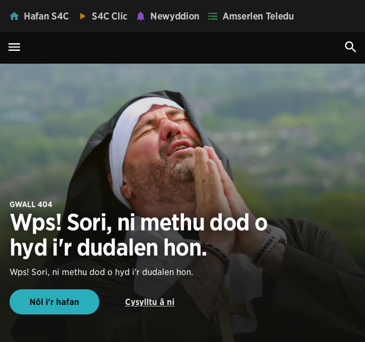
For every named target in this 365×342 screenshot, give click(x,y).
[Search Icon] (350, 47)
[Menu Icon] (14, 47)
